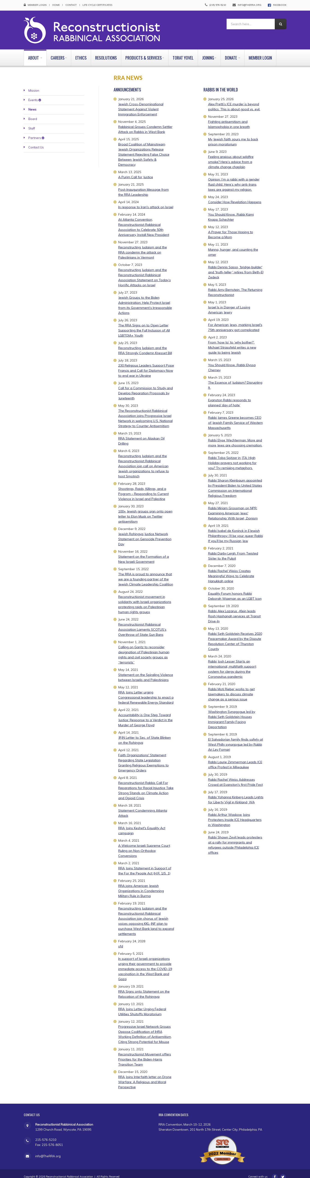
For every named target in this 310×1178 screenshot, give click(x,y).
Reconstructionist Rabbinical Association (69, 1170)
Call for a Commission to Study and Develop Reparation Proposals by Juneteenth (145, 386)
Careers (59, 51)
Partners (36, 131)
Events (34, 93)
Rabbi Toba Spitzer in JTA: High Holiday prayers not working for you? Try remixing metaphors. (232, 456)
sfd (120, 939)
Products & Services (144, 51)
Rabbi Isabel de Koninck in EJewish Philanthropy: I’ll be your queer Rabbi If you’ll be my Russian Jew (235, 529)
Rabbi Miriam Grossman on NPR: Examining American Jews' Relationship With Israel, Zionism (233, 506)
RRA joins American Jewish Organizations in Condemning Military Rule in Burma (141, 884)
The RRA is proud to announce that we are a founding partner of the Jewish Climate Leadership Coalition (145, 572)
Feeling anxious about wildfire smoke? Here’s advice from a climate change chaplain (231, 155)
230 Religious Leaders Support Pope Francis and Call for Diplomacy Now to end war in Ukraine (146, 364)
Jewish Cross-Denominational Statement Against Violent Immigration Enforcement (140, 102)
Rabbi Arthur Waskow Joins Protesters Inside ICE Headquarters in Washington (235, 813)
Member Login (37, 4)
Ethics (81, 51)
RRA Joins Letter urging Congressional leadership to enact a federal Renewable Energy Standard (146, 691)
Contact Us (36, 141)
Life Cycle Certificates (97, 4)
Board (32, 112)
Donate (232, 51)
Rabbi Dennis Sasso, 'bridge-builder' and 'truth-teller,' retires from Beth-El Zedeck (235, 265)
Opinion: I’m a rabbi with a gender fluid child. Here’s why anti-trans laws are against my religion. (234, 178)
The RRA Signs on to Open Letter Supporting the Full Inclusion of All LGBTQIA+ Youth (144, 323)
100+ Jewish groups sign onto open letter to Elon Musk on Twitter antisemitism (145, 510)
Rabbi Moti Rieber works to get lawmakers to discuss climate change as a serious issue (231, 687)
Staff (31, 122)
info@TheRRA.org (48, 1149)
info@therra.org (249, 4)
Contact (71, 4)
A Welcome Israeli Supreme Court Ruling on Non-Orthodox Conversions (144, 844)
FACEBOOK (279, 4)
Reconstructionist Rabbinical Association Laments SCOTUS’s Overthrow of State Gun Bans (142, 623)
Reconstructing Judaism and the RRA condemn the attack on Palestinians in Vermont (142, 245)
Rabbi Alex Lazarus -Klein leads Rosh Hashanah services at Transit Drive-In (234, 609)
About (35, 51)
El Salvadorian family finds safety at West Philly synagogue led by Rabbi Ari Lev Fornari (235, 738)
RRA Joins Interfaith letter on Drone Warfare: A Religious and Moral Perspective (144, 1075)
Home (56, 4)
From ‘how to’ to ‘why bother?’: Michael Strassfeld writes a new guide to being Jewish (232, 341)
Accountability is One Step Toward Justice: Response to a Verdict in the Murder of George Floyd (145, 713)
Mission (33, 84)
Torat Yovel (183, 51)
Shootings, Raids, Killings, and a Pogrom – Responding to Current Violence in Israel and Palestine (143, 487)
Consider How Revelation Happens (234, 195)
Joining (209, 51)
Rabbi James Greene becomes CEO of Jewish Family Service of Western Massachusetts (235, 416)
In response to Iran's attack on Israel (145, 200)
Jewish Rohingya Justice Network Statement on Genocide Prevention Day (144, 532)
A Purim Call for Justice (135, 170)
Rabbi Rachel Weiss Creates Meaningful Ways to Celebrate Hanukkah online (231, 569)
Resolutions (106, 51)
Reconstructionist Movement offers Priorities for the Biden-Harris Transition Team (144, 1052)
